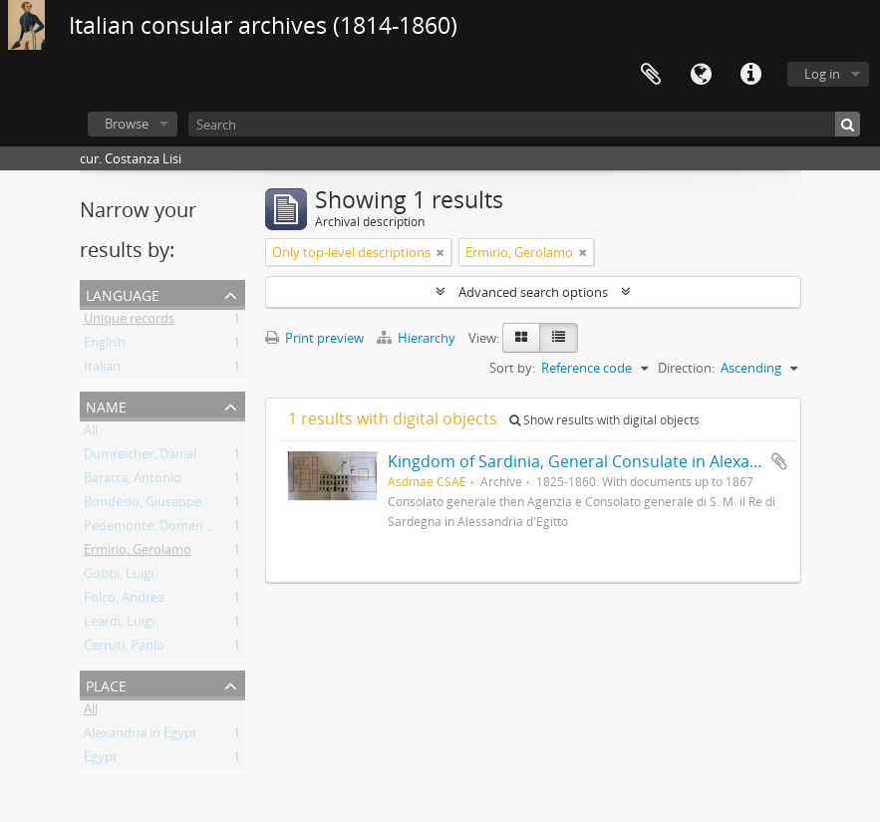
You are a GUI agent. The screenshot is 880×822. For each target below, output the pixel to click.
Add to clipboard (779, 461)
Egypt (101, 760)
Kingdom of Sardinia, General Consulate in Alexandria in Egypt (620, 461)
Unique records (129, 322)
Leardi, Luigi (119, 625)
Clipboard (651, 75)
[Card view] (521, 338)
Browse (126, 124)
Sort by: (512, 368)
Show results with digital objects (604, 419)
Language (701, 75)
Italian (102, 370)
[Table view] (558, 338)
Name (106, 405)
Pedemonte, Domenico (152, 529)
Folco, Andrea (124, 601)
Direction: (686, 368)
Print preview (314, 338)
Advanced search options (533, 292)
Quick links (750, 75)
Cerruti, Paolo (124, 649)
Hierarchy (417, 338)
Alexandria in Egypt (140, 736)
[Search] (524, 124)
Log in (822, 74)
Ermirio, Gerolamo (137, 553)
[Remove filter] (440, 252)
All (91, 433)
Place (106, 684)
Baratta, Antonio (132, 481)
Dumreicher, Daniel (140, 457)
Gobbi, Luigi (118, 577)
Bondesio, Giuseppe (142, 505)
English (105, 346)
